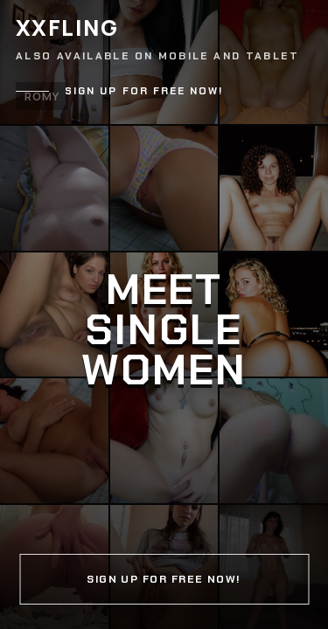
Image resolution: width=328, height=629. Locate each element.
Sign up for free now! (144, 91)
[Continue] (164, 314)
